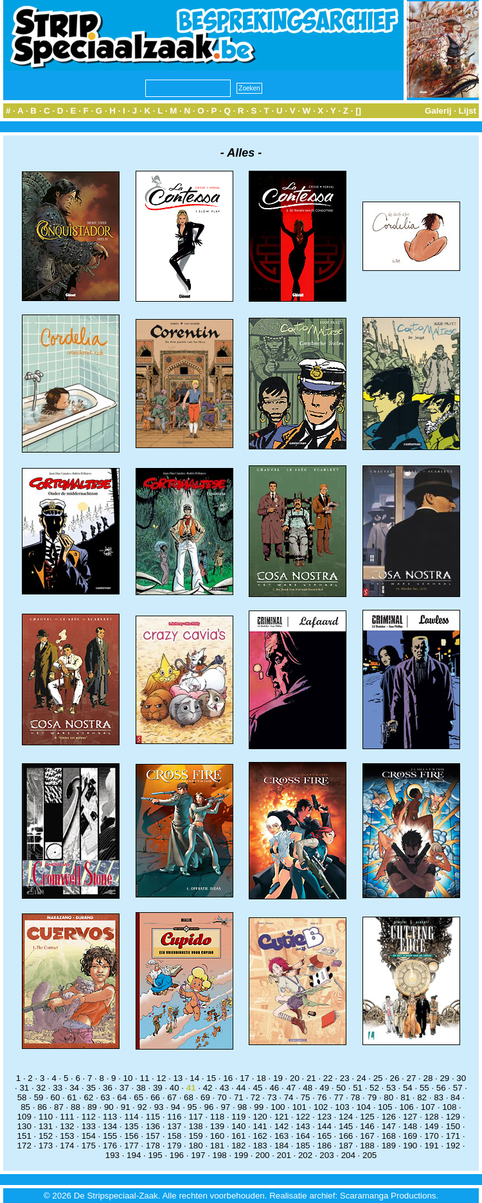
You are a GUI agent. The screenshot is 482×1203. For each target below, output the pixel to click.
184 (281, 1145)
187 (346, 1145)
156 (131, 1136)
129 (453, 1116)
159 (195, 1136)
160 (217, 1136)
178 (153, 1145)
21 (311, 1078)
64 (122, 1097)
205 (369, 1155)
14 (194, 1078)
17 (244, 1078)
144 (324, 1126)
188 (367, 1145)
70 (222, 1097)
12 (161, 1078)
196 (177, 1155)
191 (431, 1145)
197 (198, 1155)
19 (278, 1078)
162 (260, 1136)
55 (424, 1088)
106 (406, 1107)
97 (225, 1107)
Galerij (438, 111)
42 (208, 1088)
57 (458, 1088)
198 (220, 1155)
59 (39, 1097)
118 (217, 1116)
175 (89, 1145)
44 (241, 1088)
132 (67, 1126)
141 (260, 1126)
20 (294, 1078)
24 (361, 1078)
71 (239, 1097)
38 (141, 1088)
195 (155, 1155)
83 (438, 1097)
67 (172, 1097)
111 (67, 1116)
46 (274, 1088)
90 (109, 1107)
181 (217, 1145)
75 (305, 1097)
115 (153, 1116)
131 (46, 1126)
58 (22, 1097)
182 (238, 1145)
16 (228, 1078)
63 (105, 1097)
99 (258, 1107)
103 (342, 1107)
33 (57, 1088)
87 (59, 1107)
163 (281, 1136)
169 (410, 1136)
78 (355, 1097)
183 (260, 1145)
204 (348, 1155)
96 (209, 1107)
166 (346, 1136)
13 (178, 1078)
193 (112, 1155)
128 (431, 1116)
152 (46, 1136)
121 (281, 1116)
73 (272, 1097)
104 (364, 1107)
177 (131, 1145)
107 (428, 1107)
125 (367, 1116)
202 (305, 1155)
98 (242, 1107)
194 (134, 1155)
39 (158, 1088)
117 (195, 1116)
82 (422, 1097)
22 (328, 1078)
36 (107, 1088)
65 (138, 1097)
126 (389, 1116)
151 (24, 1136)
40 (174, 1088)
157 (153, 1136)
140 (238, 1126)
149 (431, 1126)
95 (192, 1107)
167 (367, 1136)
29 (444, 1078)
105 (385, 1107)
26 (395, 1078)
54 (408, 1088)
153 (67, 1136)
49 (324, 1088)
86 (42, 1107)
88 (75, 1107)
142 (281, 1126)
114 (131, 1116)
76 (322, 1097)
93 (159, 1107)
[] (358, 111)
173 (46, 1145)
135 (131, 1126)
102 (321, 1107)
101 (299, 1107)
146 (367, 1126)
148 (410, 1126)
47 (291, 1088)
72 (255, 1097)
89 (92, 1107)
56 (441, 1088)
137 (174, 1126)
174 (67, 1145)
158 (174, 1136)
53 (391, 1088)
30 (461, 1078)
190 (410, 1145)
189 (389, 1145)
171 (453, 1136)
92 (142, 1107)
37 (124, 1088)
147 (389, 1126)
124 (346, 1116)
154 (89, 1136)
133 (89, 1126)
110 (46, 1116)
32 (41, 1088)
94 (176, 1107)
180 (195, 1145)
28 (428, 1078)
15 (211, 1078)
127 (410, 1116)
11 (145, 1078)
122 (303, 1116)
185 (303, 1145)
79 (372, 1097)
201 (284, 1155)
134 (110, 1126)
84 (455, 1097)
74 (289, 1097)
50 (341, 1088)
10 (128, 1078)
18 (261, 1078)
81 (405, 1097)
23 (345, 1078)
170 (431, 1136)
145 (346, 1126)
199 (241, 1155)
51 (357, 1088)
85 (25, 1107)
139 (217, 1126)
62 (88, 1097)
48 (307, 1088)
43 (224, 1088)
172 (24, 1145)
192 (453, 1145)
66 (155, 1097)
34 (74, 1088)
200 (262, 1155)
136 (153, 1126)
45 (258, 1088)
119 (238, 1116)
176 (110, 1145)
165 (324, 1136)
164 (303, 1136)
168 (389, 1136)
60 (55, 1097)
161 (238, 1136)
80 (388, 1097)
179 (174, 1145)
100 (278, 1107)
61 (72, 1097)
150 (453, 1126)
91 (125, 1107)
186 (324, 1145)
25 (378, 1078)
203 (326, 1155)
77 (339, 1097)
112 (89, 1116)
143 (303, 1126)
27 (411, 1078)
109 (24, 1116)
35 (91, 1088)
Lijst (467, 111)
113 (110, 1116)
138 (195, 1126)
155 (110, 1136)
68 (188, 1097)
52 (374, 1088)
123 (324, 1116)
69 (205, 1097)
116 (174, 1116)
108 (449, 1107)
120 (260, 1116)
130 (24, 1126)
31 (24, 1088)
